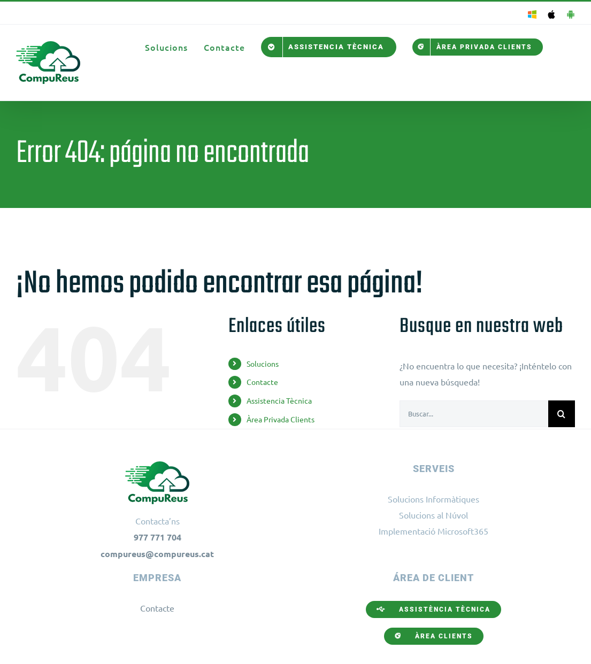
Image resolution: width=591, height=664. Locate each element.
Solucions (263, 363)
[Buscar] (561, 413)
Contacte (262, 382)
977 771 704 (157, 537)
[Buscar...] (474, 413)
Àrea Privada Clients (280, 419)
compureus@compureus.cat (157, 553)
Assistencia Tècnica (279, 400)
